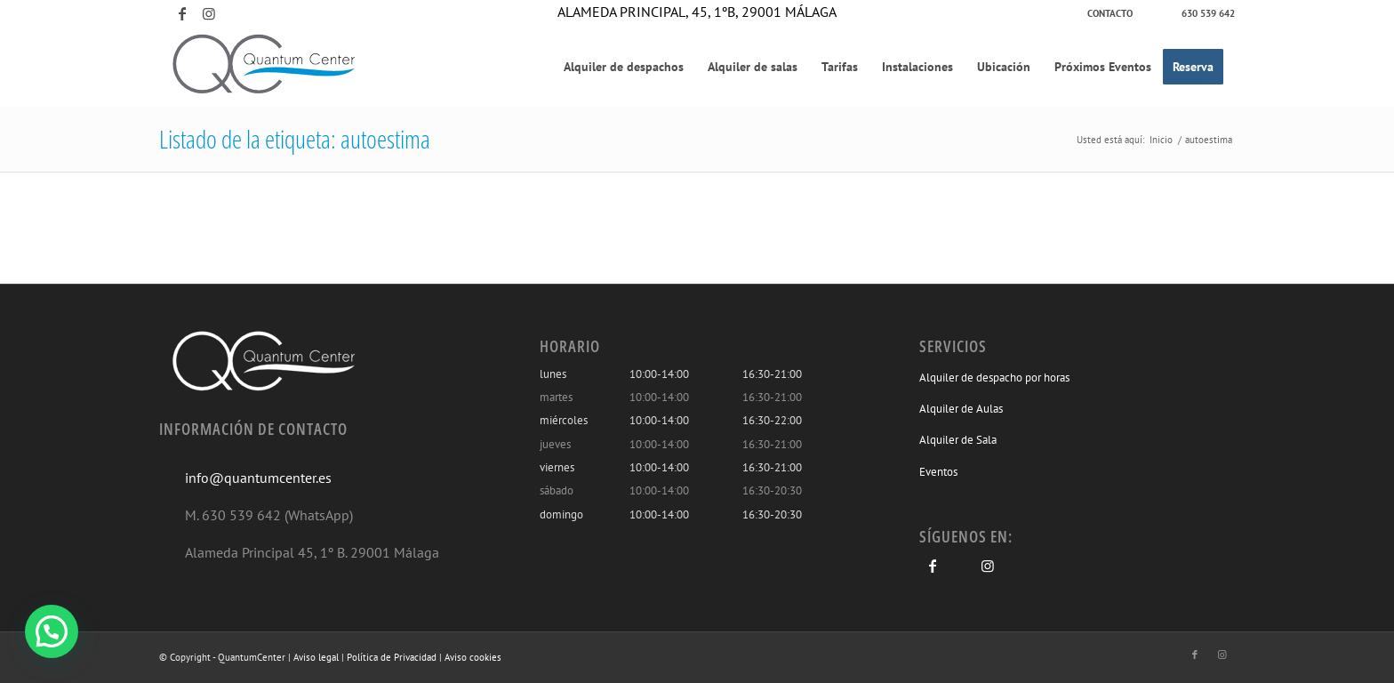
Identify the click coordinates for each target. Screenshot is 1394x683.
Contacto (1110, 13)
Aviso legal (316, 657)
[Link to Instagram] (209, 13)
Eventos (938, 471)
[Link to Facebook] (182, 13)
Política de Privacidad (392, 657)
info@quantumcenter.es (258, 477)
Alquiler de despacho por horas (994, 377)
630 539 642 (1208, 13)
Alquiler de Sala (958, 439)
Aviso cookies (473, 657)
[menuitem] (1110, 13)
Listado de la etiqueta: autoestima (294, 139)
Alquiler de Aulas (961, 408)
